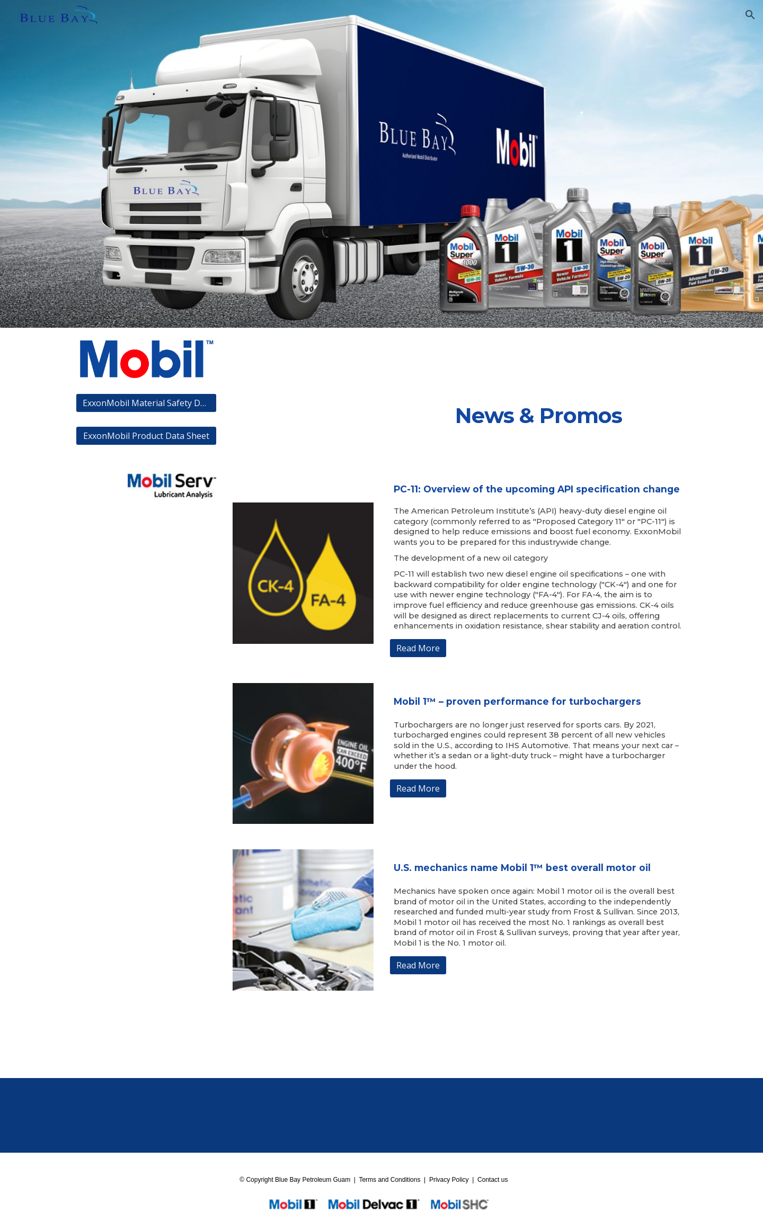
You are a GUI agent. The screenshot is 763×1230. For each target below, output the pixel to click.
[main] (538, 416)
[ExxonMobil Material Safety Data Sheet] (146, 403)
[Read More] (418, 648)
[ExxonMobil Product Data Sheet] (146, 435)
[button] (750, 15)
